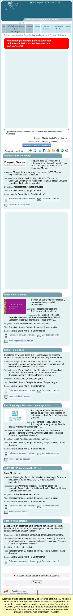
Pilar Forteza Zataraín (16, 520)
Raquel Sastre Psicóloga (17, 155)
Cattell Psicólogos (14, 350)
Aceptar (55, 612)
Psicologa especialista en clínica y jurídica (27, 405)
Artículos (37, 26)
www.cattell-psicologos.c (19, 396)
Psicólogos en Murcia (13, 35)
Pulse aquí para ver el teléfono (22, 198)
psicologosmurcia (42, 2)
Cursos (68, 26)
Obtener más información (36, 612)
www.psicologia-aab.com (20, 459)
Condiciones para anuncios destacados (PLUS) (19, 593)
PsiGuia (13, 22)
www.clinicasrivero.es (18, 512)
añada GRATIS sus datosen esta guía (16, 29)
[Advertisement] (41, 11)
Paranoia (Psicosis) (58, 35)
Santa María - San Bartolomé (36, 35)
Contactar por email (50, 198)
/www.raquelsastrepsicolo (20, 204)
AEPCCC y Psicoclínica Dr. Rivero (22, 468)
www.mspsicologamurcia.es (21, 341)
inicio (3, 26)
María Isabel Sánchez (15, 294)
